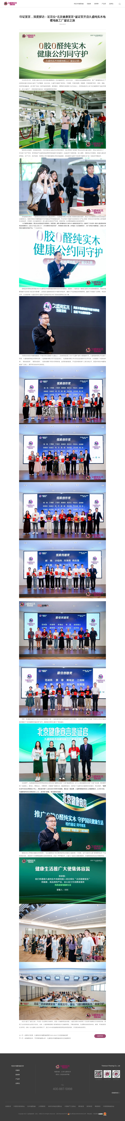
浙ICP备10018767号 (61, 1113)
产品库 (104, 3)
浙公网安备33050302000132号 (77, 1113)
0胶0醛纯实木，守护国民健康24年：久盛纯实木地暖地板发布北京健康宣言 (48, 1038)
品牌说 (111, 3)
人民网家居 (41, 1106)
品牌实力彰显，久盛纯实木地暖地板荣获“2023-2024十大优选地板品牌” (46, 1035)
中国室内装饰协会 (19, 1106)
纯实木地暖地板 (79, 3)
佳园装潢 (8, 1106)
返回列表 (100, 1036)
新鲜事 (96, 3)
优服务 (89, 3)
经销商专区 (115, 1093)
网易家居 (97, 1106)
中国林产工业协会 (70, 1106)
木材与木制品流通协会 (55, 1106)
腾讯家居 (81, 1106)
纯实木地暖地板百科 (17, 1066)
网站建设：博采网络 (92, 1113)
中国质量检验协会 (108, 1106)
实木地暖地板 (31, 1106)
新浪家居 (89, 1106)
